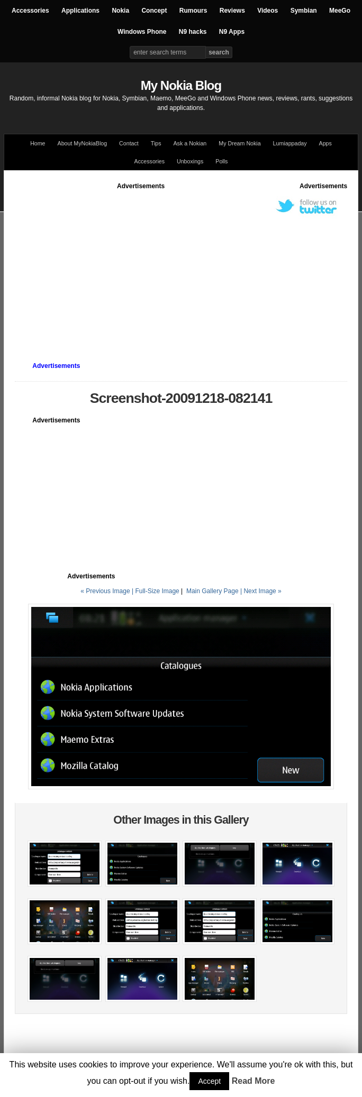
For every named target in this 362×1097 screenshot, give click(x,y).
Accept (209, 1081)
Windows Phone (142, 31)
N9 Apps (232, 31)
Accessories (30, 10)
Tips (156, 143)
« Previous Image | (107, 591)
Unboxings (190, 161)
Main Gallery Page (212, 591)
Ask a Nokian (190, 143)
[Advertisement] (188, 265)
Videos (267, 10)
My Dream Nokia (239, 143)
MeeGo (339, 10)
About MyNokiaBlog (82, 143)
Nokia (120, 10)
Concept (154, 10)
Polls (221, 161)
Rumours (193, 10)
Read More (253, 1080)
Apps (325, 143)
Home (37, 143)
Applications (80, 10)
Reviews (232, 10)
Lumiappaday (290, 143)
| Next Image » (261, 591)
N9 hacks (193, 31)
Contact (129, 143)
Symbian (304, 10)
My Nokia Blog (181, 85)
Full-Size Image (157, 591)
